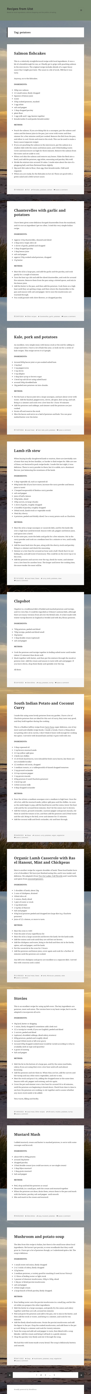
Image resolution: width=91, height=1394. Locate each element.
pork (46, 430)
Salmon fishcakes (30, 53)
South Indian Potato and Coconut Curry (44, 705)
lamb (48, 578)
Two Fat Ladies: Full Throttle (51, 876)
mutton (58, 1112)
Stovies (20, 998)
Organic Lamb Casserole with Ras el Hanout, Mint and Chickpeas (44, 860)
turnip (51, 683)
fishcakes (36, 190)
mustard (45, 1216)
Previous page (10, 1375)
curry (44, 578)
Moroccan (50, 976)
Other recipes (31, 316)
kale (43, 430)
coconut (37, 835)
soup (51, 1358)
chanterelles (44, 316)
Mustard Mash (27, 1134)
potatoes (43, 190)
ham (39, 430)
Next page (81, 1375)
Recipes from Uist (20, 9)
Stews (37, 578)
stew (59, 578)
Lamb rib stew (27, 450)
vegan (54, 835)
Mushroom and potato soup (39, 1236)
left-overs (51, 1112)
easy (39, 683)
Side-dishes (31, 683)
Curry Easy (49, 727)
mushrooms (38, 1358)
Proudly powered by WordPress (25, 1389)
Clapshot (22, 601)
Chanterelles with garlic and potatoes (40, 212)
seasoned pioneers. (36, 879)
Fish (28, 190)
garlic (51, 316)
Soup (28, 1358)
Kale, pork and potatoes (35, 336)
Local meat (30, 430)
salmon (49, 190)
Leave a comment (61, 190)
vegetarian (60, 835)
